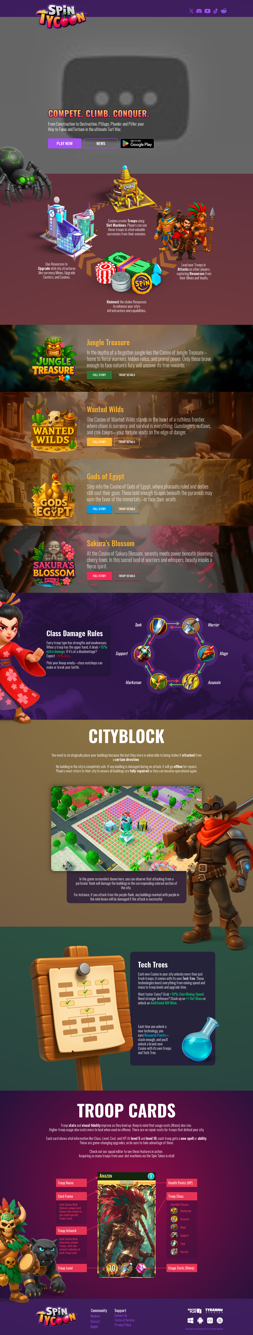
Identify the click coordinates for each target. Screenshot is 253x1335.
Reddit (94, 1326)
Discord (95, 1321)
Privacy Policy (123, 1324)
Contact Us (121, 1315)
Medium (95, 1315)
